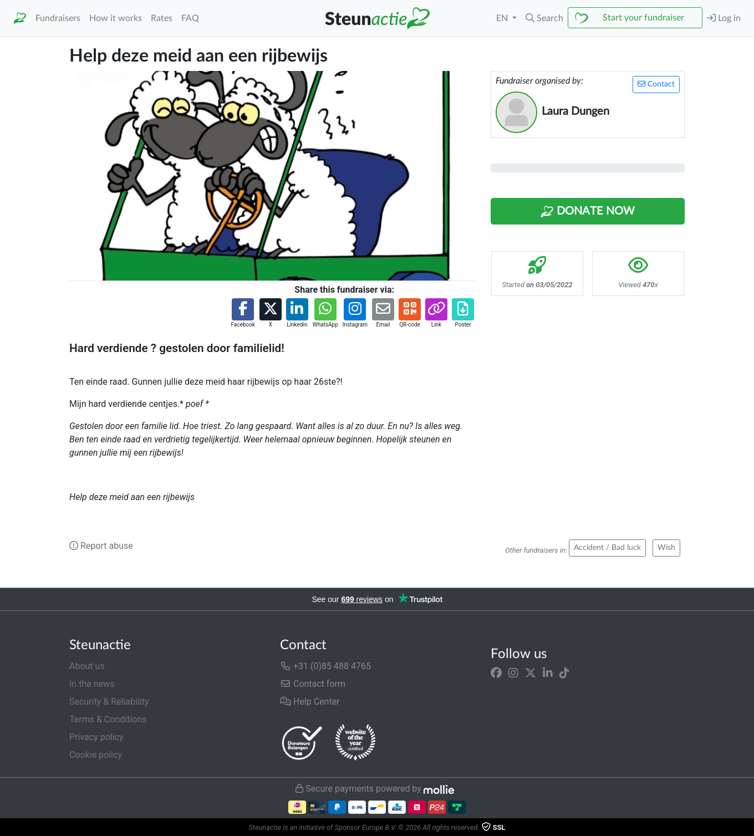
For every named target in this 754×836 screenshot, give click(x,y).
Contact (656, 84)
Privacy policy (96, 737)
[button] (544, 18)
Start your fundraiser (643, 17)
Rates (161, 18)
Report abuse (101, 546)
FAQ (190, 18)
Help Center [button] (310, 701)
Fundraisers (57, 18)
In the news (91, 684)
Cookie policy (95, 755)
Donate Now (588, 211)
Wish (666, 548)
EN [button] (503, 18)
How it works (115, 18)
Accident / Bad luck (607, 548)
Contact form (312, 684)
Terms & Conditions (108, 719)
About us (87, 666)
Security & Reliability (109, 701)
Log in (724, 18)
